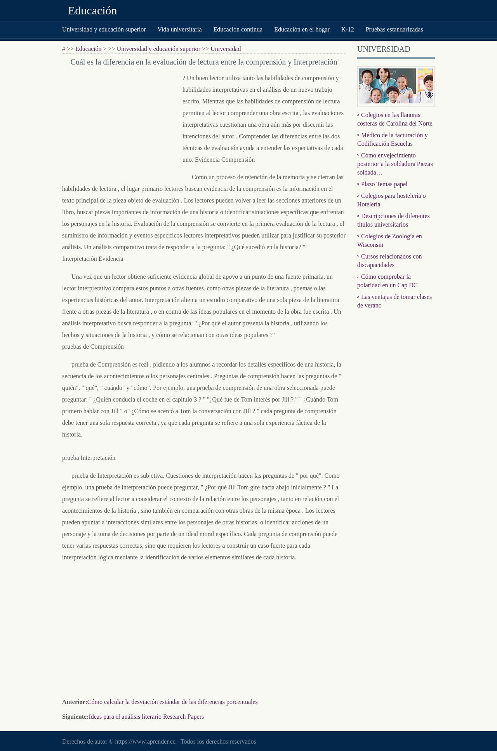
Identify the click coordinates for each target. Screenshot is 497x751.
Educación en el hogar (302, 29)
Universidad (225, 48)
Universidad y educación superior (104, 29)
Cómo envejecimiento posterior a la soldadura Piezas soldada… (395, 164)
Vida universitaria (179, 29)
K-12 (347, 29)
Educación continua (238, 29)
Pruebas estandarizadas (394, 29)
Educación (92, 10)
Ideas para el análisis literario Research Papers (146, 716)
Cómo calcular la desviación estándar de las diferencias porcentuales (172, 702)
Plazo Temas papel (384, 184)
